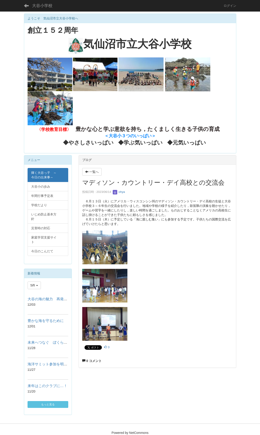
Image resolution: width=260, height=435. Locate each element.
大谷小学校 (42, 5)
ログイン (230, 5)
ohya (119, 192)
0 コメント (92, 361)
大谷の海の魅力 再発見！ (49, 299)
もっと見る (48, 404)
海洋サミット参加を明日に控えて (55, 364)
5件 (34, 285)
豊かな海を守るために (46, 321)
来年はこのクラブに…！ (47, 386)
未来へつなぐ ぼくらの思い (51, 342)
